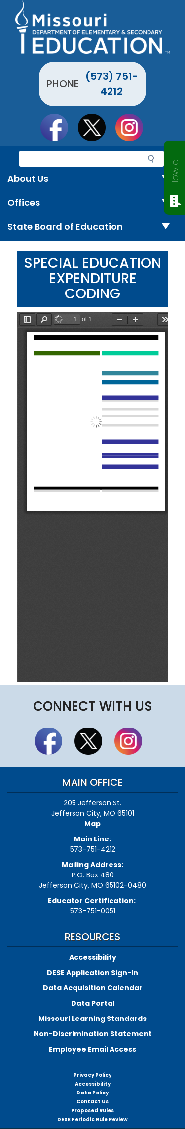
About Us (92, 179)
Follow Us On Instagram (133, 127)
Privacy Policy (92, 1075)
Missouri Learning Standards (92, 1018)
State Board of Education (92, 227)
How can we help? (175, 168)
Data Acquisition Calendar (93, 988)
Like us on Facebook (58, 127)
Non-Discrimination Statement (93, 1034)
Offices (92, 203)
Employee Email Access (92, 1049)
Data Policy (92, 1092)
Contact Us (92, 1101)
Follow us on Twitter (96, 127)
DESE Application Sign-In (92, 973)
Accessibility (92, 957)
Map (92, 824)
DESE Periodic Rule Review (92, 1119)
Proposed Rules (92, 1110)
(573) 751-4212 (111, 84)
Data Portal (92, 1003)
